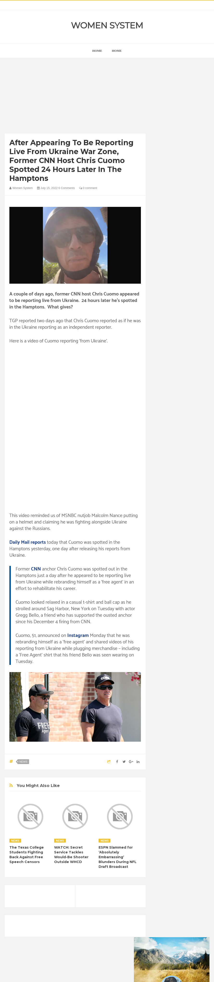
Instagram (78, 636)
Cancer (185, 568)
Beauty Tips (165, 568)
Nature (162, 618)
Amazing (163, 560)
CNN (36, 569)
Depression (184, 577)
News (23, 761)
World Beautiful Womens (174, 642)
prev (157, 291)
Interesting (164, 609)
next (160, 291)
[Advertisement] (75, 97)
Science (174, 626)
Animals (181, 560)
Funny (161, 593)
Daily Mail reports (27, 542)
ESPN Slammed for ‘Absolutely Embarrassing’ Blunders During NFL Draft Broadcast (118, 857)
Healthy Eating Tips (185, 593)
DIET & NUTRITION (171, 585)
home (97, 50)
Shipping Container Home (179, 513)
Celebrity (163, 577)
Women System (107, 25)
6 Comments (66, 188)
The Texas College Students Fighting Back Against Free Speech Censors (26, 854)
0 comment (88, 188)
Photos (191, 618)
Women (162, 634)
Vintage (191, 626)
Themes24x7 (121, 974)
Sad (160, 626)
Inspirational (181, 601)
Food (194, 585)
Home (117, 50)
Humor (162, 601)
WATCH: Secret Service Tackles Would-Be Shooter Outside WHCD (71, 854)
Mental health (187, 609)
